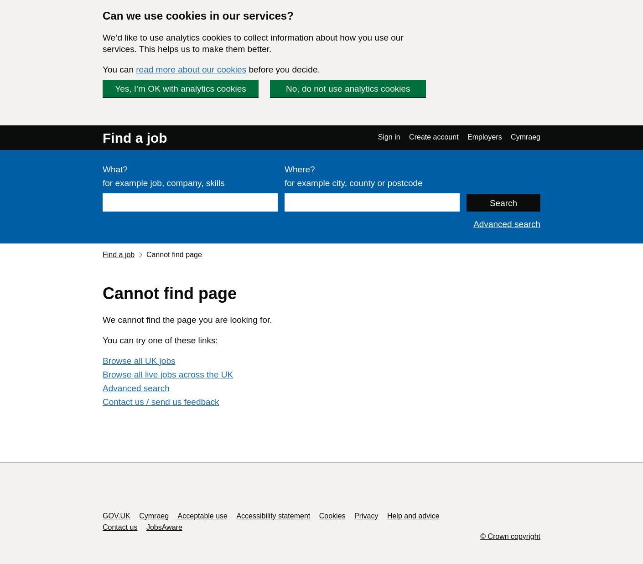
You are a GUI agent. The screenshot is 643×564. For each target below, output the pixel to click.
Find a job (135, 137)
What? (115, 169)
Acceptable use (203, 516)
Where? (300, 169)
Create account (434, 137)
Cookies (332, 516)
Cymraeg (525, 137)
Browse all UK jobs (139, 361)
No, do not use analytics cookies (348, 88)
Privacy (366, 516)
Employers (484, 137)
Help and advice (413, 516)
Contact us (120, 527)
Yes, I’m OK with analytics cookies (180, 88)
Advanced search (506, 224)
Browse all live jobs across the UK (168, 374)
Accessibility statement (273, 516)
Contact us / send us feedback (161, 402)
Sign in (389, 137)
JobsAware (164, 527)
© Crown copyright (510, 536)
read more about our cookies (191, 69)
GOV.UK (116, 516)
